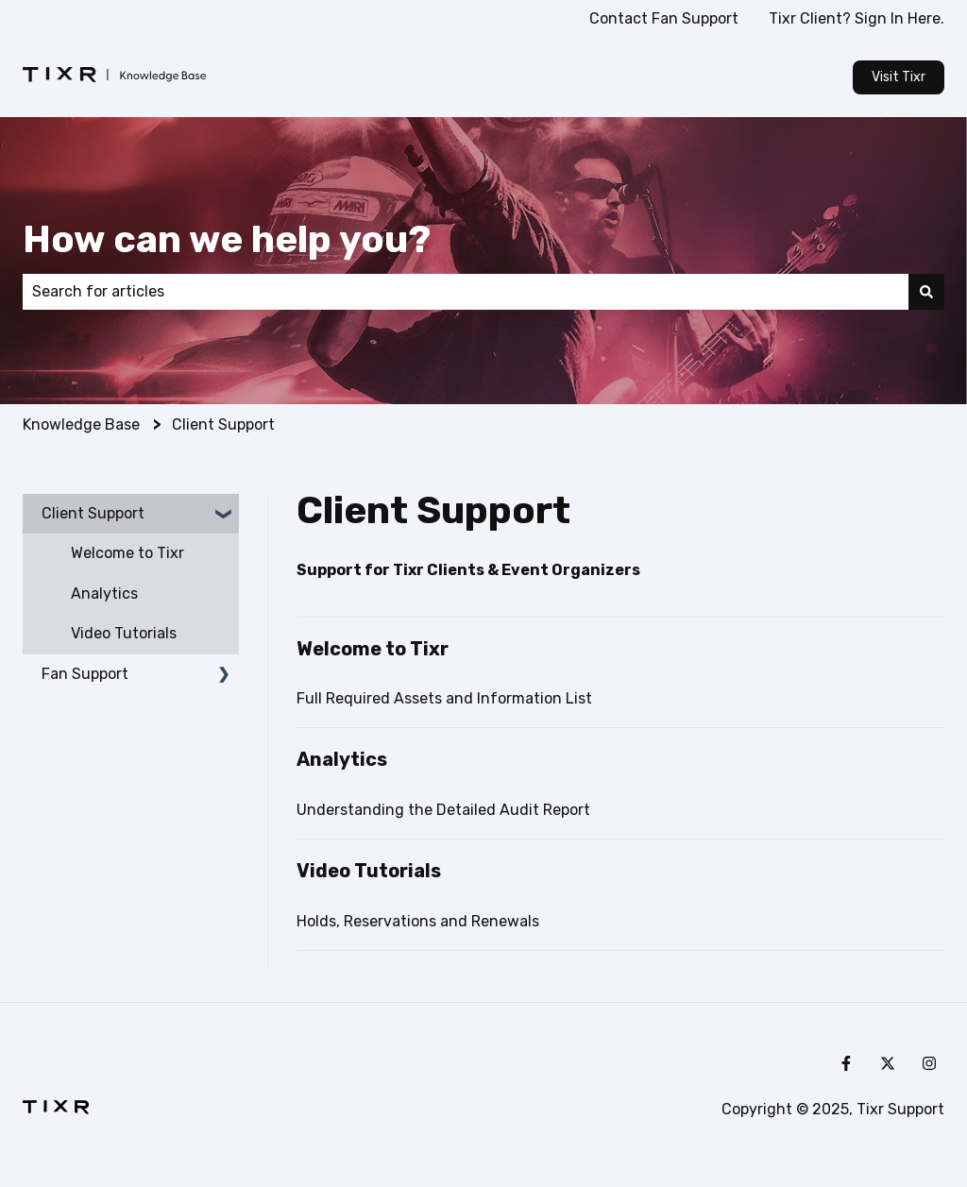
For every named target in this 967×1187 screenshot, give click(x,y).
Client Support (223, 424)
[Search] (926, 292)
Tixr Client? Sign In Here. (856, 18)
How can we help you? (227, 239)
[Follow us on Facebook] (846, 1063)
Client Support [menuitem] (93, 513)
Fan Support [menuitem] (85, 674)
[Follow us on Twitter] (888, 1063)
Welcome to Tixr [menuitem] (127, 553)
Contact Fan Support (663, 18)
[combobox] (465, 292)
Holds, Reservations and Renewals (418, 921)
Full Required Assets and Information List (444, 698)
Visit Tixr (898, 77)
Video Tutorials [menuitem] (124, 633)
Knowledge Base (81, 424)
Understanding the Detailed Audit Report (443, 810)
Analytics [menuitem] (104, 593)
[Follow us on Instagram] (929, 1063)
